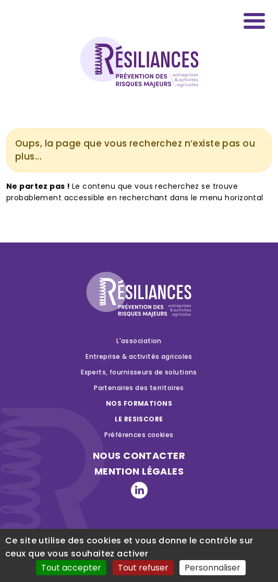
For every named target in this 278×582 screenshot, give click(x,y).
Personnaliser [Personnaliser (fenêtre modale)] (212, 568)
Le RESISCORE (139, 419)
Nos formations (139, 403)
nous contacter (139, 455)
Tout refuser (143, 568)
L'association (139, 340)
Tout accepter (71, 568)
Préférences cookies (138, 434)
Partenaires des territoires (139, 387)
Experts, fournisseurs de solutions (139, 372)
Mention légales (139, 471)
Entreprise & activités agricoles (139, 356)
